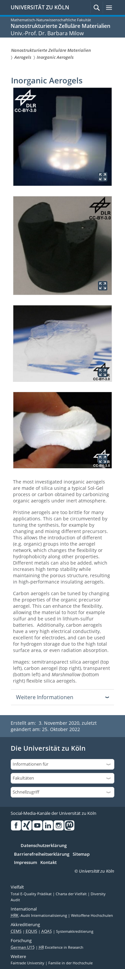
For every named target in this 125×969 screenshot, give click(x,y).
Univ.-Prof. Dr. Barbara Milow (47, 33)
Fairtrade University (28, 963)
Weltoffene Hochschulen (92, 915)
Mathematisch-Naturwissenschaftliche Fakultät (51, 19)
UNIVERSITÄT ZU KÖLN (40, 7)
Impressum (25, 862)
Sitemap (81, 854)
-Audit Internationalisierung (39, 915)
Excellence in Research (61, 947)
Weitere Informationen (44, 697)
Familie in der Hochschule (70, 963)
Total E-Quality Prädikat (32, 894)
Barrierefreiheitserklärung (41, 854)
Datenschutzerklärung (44, 845)
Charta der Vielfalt (72, 894)
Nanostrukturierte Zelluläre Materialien (60, 26)
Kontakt (48, 862)
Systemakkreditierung (74, 931)
